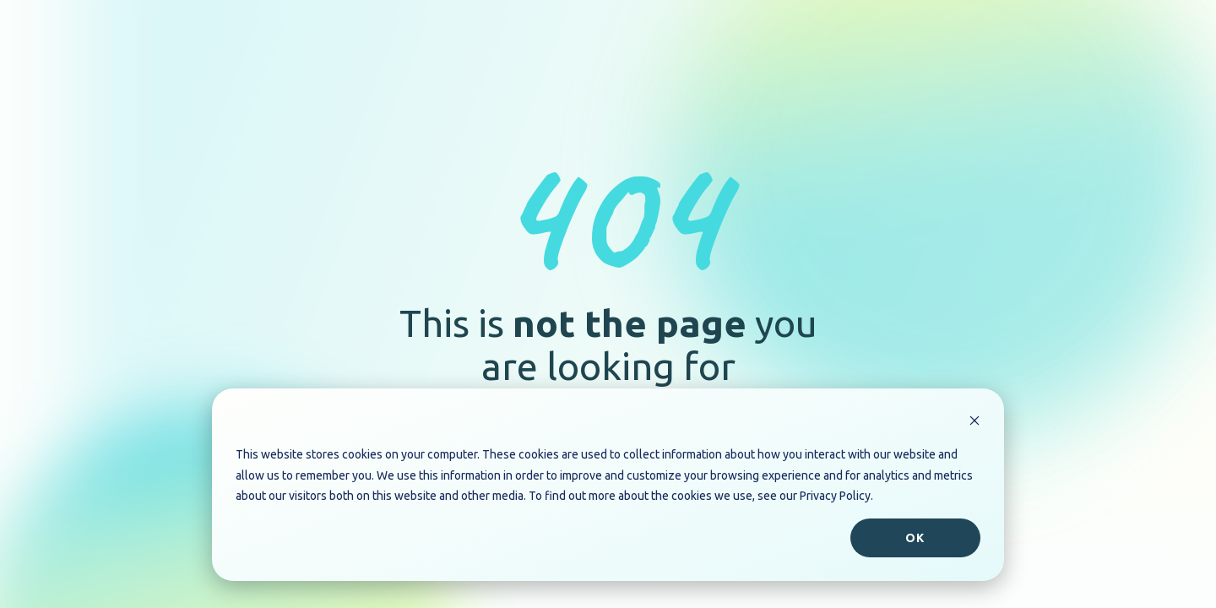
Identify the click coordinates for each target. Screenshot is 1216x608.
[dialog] (608, 484)
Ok (915, 538)
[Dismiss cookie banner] (974, 422)
